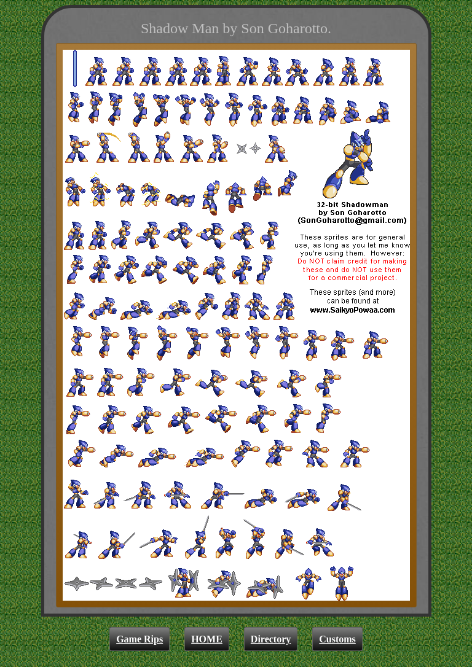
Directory (271, 639)
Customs (337, 639)
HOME (206, 639)
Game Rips (139, 639)
